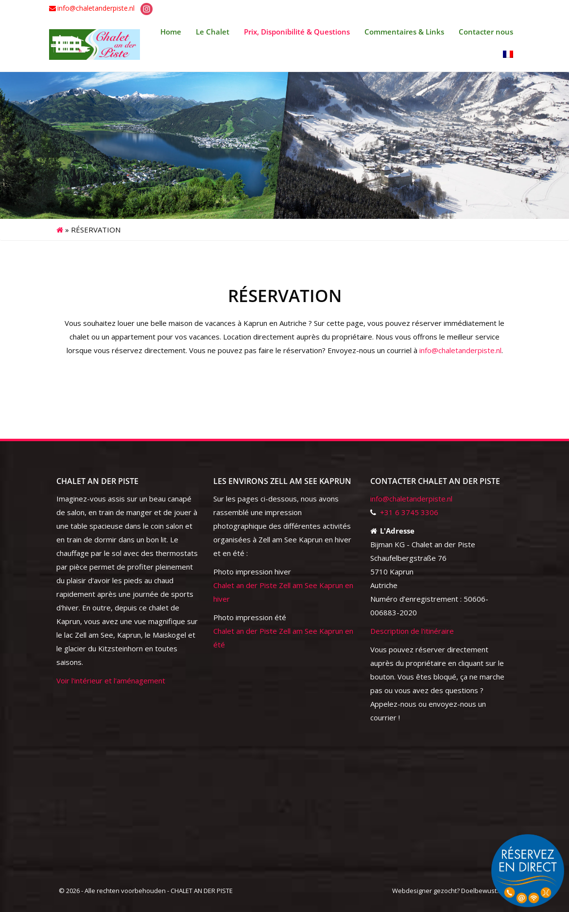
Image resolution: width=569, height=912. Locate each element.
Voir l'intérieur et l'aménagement (110, 680)
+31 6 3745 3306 (409, 512)
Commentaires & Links (404, 31)
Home (170, 31)
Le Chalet (212, 31)
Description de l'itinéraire (412, 631)
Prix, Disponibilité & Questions (297, 31)
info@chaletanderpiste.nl (96, 8)
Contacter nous (486, 31)
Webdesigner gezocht (424, 890)
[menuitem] (508, 55)
